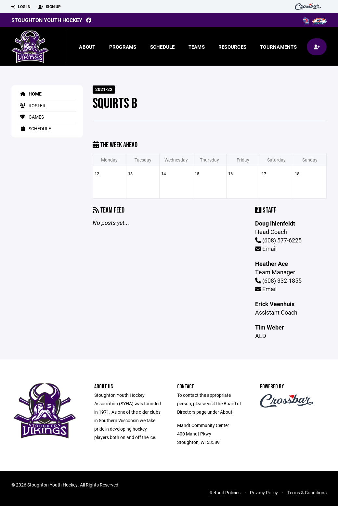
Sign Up (49, 7)
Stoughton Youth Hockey (46, 20)
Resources (232, 47)
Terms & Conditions (307, 492)
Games (31, 117)
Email (266, 249)
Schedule (162, 47)
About (87, 47)
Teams (196, 47)
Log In (20, 7)
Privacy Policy (264, 492)
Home (30, 94)
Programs (122, 47)
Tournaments (278, 47)
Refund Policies (225, 492)
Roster (32, 105)
